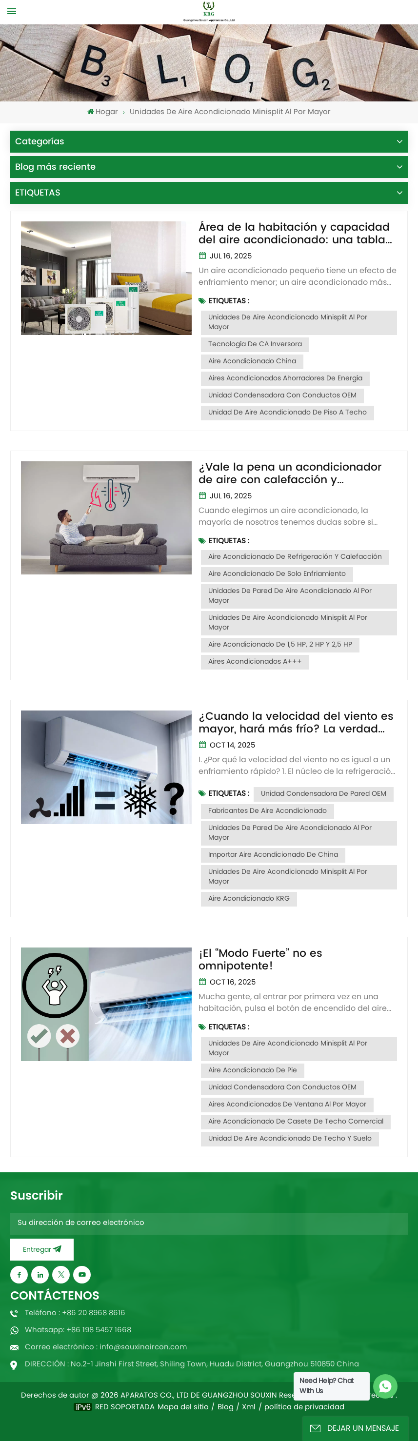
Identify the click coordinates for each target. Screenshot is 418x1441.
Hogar (102, 112)
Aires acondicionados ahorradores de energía (285, 378)
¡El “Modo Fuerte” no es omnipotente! (260, 960)
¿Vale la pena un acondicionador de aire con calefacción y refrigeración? (290, 474)
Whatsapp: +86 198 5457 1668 (78, 1330)
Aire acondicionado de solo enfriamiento (277, 574)
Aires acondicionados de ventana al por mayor (287, 1104)
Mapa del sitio (183, 1408)
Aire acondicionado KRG (249, 899)
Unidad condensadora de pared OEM (323, 794)
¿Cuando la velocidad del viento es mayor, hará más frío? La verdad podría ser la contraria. (296, 723)
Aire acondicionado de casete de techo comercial (295, 1121)
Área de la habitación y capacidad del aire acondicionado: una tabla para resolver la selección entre (294, 234)
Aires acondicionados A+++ (255, 662)
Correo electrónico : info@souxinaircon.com (106, 1348)
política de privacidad (304, 1408)
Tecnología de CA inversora (255, 344)
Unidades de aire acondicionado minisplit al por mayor (287, 322)
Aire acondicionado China (252, 361)
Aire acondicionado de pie (252, 1070)
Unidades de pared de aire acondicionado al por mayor (290, 596)
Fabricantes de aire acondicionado (267, 811)
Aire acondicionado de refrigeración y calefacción (295, 557)
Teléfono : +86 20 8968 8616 (75, 1313)
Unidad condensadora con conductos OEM (282, 395)
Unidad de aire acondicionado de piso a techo (287, 412)
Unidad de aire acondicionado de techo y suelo (290, 1139)
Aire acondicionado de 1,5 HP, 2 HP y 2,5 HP (280, 645)
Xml (249, 1408)
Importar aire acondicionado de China (273, 855)
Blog (226, 1408)
